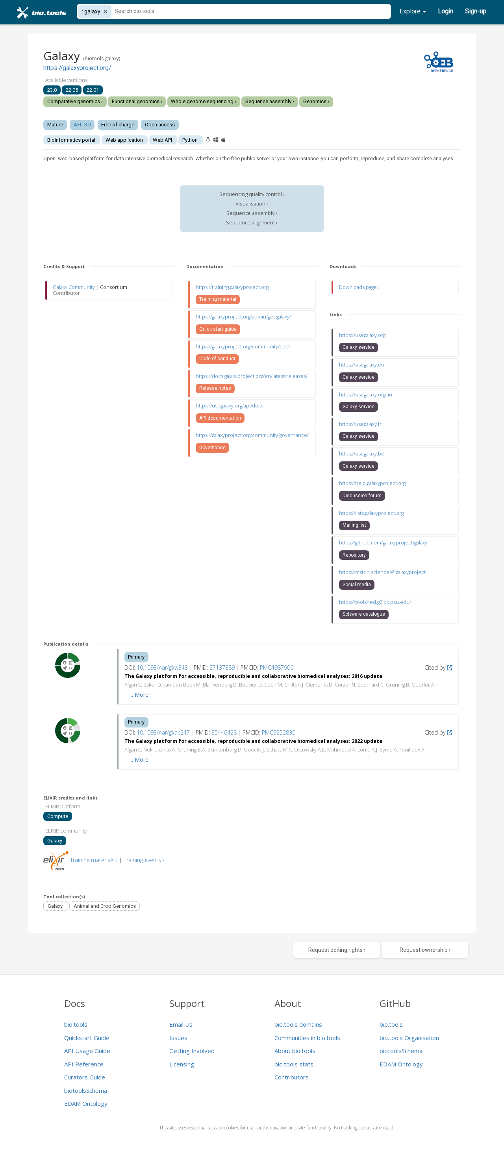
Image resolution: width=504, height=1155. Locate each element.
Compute (57, 816)
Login (445, 11)
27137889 (222, 667)
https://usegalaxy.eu (361, 364)
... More (139, 694)
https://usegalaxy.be (361, 453)
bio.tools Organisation (409, 1038)
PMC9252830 (278, 732)
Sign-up (475, 11)
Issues (178, 1038)
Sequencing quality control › (252, 194)
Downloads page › (359, 287)
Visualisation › (251, 203)
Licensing (181, 1064)
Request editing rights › (336, 950)
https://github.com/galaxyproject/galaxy (383, 542)
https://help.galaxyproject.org (372, 483)
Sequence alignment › (252, 222)
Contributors (291, 1077)
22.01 (93, 90)
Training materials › (94, 860)
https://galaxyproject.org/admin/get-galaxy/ (243, 316)
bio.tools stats (293, 1064)
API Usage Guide (87, 1051)
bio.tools (75, 1024)
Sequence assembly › (269, 101)
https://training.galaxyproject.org (232, 287)
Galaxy (54, 841)
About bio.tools (294, 1051)
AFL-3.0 (82, 125)
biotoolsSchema (85, 1090)
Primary (136, 657)
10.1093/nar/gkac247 (163, 732)
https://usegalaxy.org (362, 335)
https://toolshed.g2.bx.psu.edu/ (375, 602)
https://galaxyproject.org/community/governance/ (252, 435)
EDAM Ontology (85, 1103)
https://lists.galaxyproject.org (371, 513)
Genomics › (316, 101)
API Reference (84, 1064)
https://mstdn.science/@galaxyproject (382, 572)
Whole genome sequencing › (203, 101)
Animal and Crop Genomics (105, 906)
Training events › (144, 860)
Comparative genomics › (75, 101)
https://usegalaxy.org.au (365, 394)
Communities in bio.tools (307, 1038)
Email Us (181, 1024)
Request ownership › (425, 950)
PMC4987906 (276, 667)
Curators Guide (84, 1077)
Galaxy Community (74, 287)
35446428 (224, 732)
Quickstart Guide (86, 1038)
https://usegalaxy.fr (360, 424)
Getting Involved (192, 1051)
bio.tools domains (298, 1024)
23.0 (52, 90)
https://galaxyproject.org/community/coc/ (243, 346)
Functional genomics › (137, 101)
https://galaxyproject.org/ (77, 68)
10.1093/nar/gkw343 (162, 667)
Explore (413, 11)
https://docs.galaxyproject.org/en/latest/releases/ (252, 376)
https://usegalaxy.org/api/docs (229, 405)
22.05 (72, 90)
